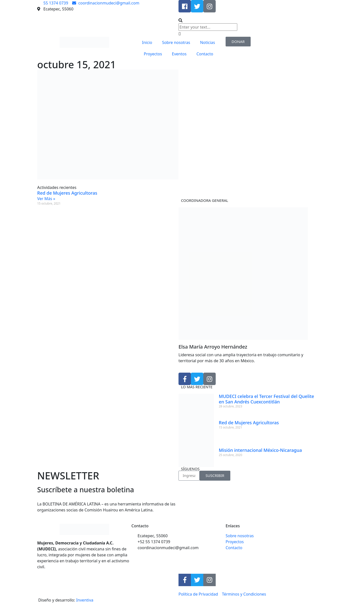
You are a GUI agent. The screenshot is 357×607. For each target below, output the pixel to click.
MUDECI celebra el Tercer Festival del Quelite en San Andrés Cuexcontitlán (266, 399)
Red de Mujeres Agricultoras (67, 193)
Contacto (204, 54)
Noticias (207, 42)
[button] (249, 20)
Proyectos (153, 54)
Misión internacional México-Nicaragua (260, 450)
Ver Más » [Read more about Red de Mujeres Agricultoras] (46, 198)
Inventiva (84, 600)
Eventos (179, 54)
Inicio (147, 42)
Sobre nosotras (176, 42)
